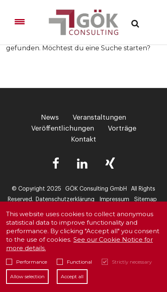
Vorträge (122, 128)
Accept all (72, 276)
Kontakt (83, 139)
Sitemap (145, 199)
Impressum (114, 199)
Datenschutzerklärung (65, 199)
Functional (74, 262)
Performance (26, 262)
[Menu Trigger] (20, 22)
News (50, 117)
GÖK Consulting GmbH (96, 189)
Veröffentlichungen (62, 128)
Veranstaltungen (99, 117)
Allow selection (27, 276)
